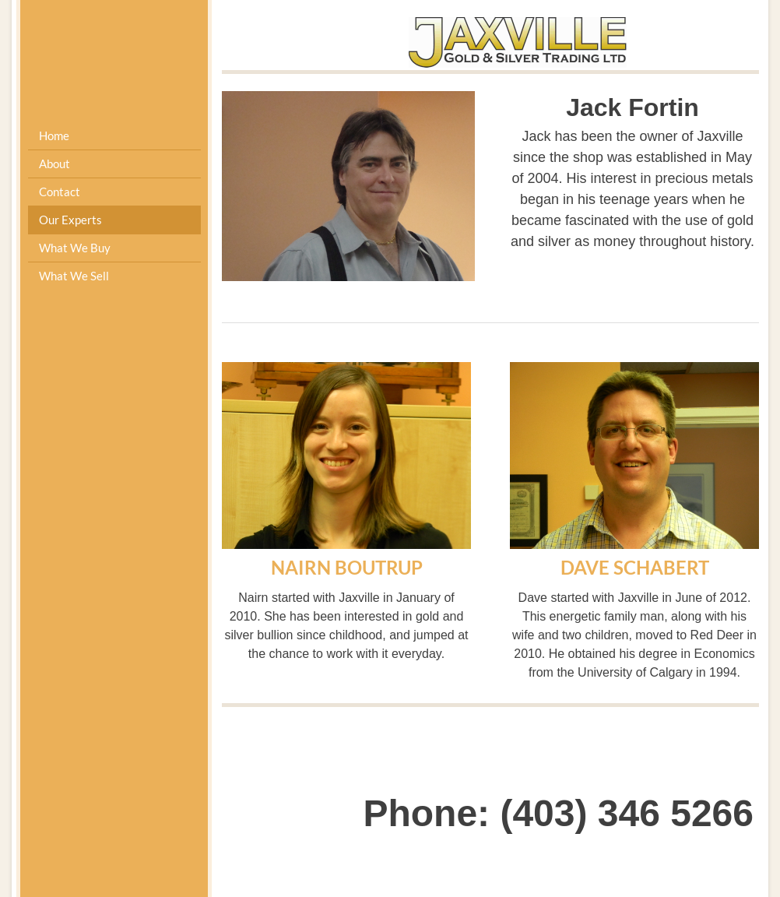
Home (54, 135)
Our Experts (70, 220)
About (54, 164)
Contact (59, 192)
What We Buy (75, 248)
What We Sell (74, 276)
